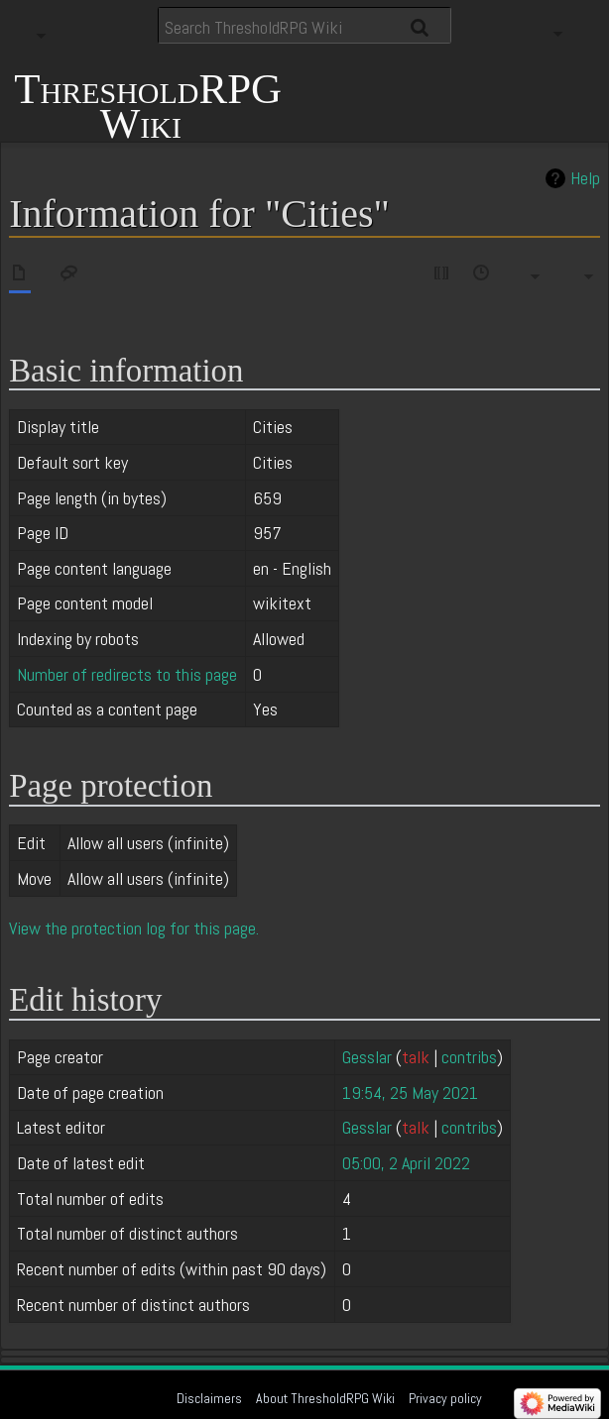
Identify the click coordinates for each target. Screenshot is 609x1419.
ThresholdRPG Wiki (148, 104)
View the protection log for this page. (134, 928)
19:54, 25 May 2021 (410, 1092)
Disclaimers (209, 1398)
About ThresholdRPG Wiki (325, 1398)
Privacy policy (445, 1398)
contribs (469, 1056)
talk (415, 1056)
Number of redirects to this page (127, 674)
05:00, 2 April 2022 (406, 1162)
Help (585, 178)
